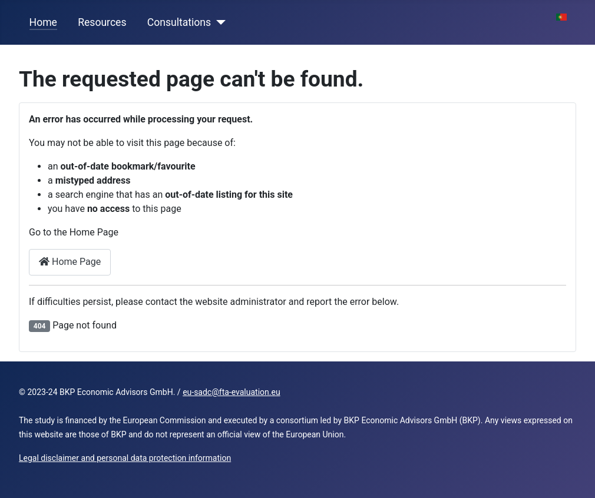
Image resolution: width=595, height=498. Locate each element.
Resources (102, 22)
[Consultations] (218, 22)
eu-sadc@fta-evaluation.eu (231, 392)
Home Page (70, 261)
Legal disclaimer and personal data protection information (125, 458)
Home (43, 22)
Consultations (179, 22)
